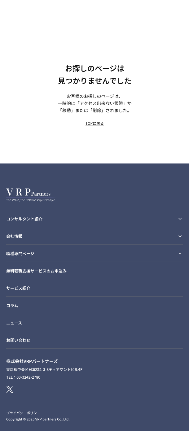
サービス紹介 (18, 288)
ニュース (14, 323)
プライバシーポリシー (23, 412)
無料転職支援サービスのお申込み (36, 271)
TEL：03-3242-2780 (23, 377)
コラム (12, 305)
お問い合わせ (18, 340)
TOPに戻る (95, 123)
